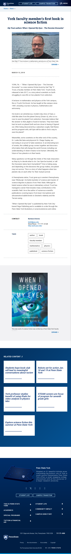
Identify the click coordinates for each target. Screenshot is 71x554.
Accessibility (43, 542)
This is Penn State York (12, 505)
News (12, 8)
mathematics (35, 246)
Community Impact (44, 509)
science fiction (47, 251)
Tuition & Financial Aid (12, 521)
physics (47, 246)
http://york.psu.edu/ (35, 226)
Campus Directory (44, 514)
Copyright (52, 542)
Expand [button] (54, 64)
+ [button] (30, 504)
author (32, 235)
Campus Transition (47, 4)
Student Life (27, 4)
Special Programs (12, 515)
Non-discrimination (32, 542)
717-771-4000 (60, 533)
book (41, 235)
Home (6, 8)
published (33, 251)
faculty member (36, 240)
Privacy (22, 542)
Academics (8, 510)
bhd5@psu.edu (33, 222)
